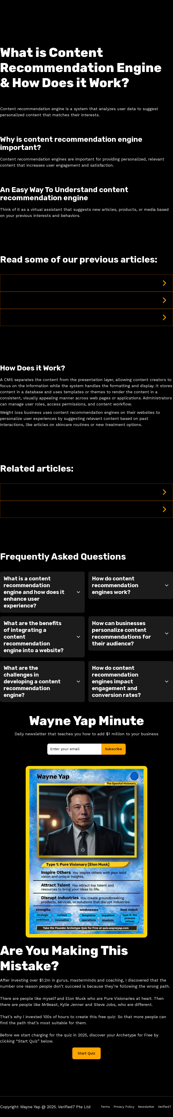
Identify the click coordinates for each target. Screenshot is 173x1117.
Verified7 (164, 1106)
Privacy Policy (124, 1106)
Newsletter (146, 1106)
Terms (105, 1106)
